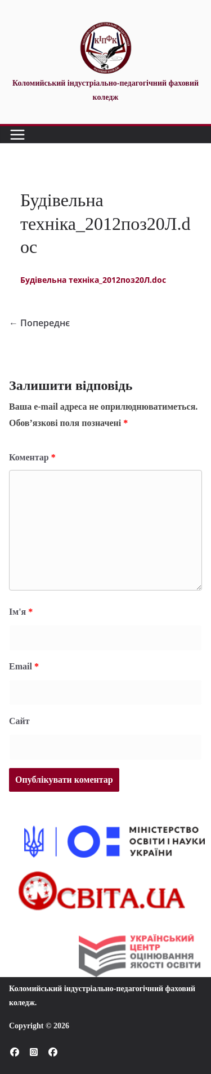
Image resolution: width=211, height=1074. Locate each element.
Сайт (19, 721)
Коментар (32, 457)
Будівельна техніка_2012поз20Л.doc (93, 279)
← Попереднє (39, 323)
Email (24, 666)
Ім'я (21, 611)
